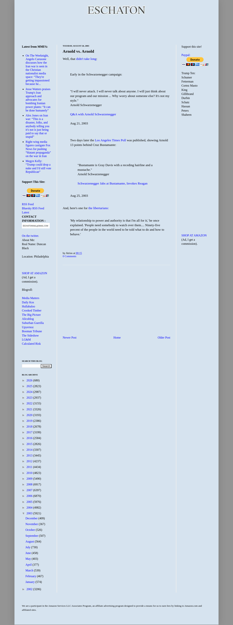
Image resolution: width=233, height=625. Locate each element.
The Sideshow (30, 335)
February (31, 576)
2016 (30, 438)
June (28, 553)
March (29, 570)
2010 (30, 472)
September (32, 535)
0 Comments (69, 256)
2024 (30, 391)
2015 (30, 444)
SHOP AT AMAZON (34, 273)
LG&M (26, 339)
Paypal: (185, 55)
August (30, 541)
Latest (25, 212)
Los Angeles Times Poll (110, 140)
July (28, 547)
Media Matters (30, 298)
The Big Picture (31, 314)
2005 (30, 501)
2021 (30, 409)
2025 (30, 386)
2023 (30, 397)
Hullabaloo (28, 306)
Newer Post (69, 337)
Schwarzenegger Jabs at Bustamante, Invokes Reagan (112, 183)
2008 (30, 484)
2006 (30, 495)
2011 (30, 467)
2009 (30, 478)
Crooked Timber (31, 310)
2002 (30, 589)
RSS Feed (28, 204)
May (28, 558)
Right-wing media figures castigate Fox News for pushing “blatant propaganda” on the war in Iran (38, 149)
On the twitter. (30, 235)
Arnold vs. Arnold (78, 51)
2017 (30, 432)
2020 (30, 415)
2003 (30, 513)
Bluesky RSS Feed (33, 208)
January (30, 581)
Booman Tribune (32, 331)
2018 (30, 426)
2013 (30, 455)
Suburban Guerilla (33, 322)
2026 (30, 380)
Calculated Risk (31, 343)
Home (117, 337)
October (30, 529)
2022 (30, 403)
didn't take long (86, 59)
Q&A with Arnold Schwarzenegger (93, 114)
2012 (30, 461)
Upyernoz (28, 327)
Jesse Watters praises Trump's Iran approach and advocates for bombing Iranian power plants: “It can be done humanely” (38, 100)
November (32, 524)
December (31, 518)
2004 (30, 507)
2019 (30, 420)
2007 (30, 490)
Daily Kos (28, 302)
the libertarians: (98, 208)
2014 (30, 449)
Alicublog (28, 318)
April (28, 564)
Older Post (164, 337)
